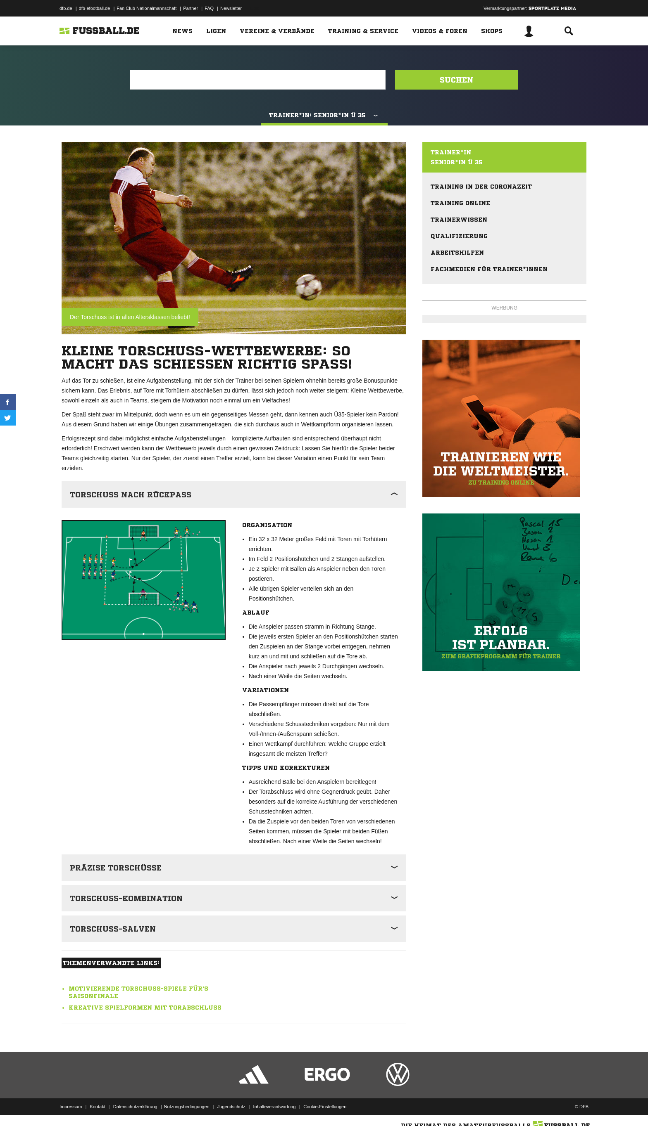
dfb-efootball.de (94, 8)
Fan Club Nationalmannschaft (146, 8)
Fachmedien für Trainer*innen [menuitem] (489, 269)
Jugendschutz (231, 1106)
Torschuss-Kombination (126, 898)
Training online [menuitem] (460, 203)
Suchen (456, 79)
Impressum (71, 1106)
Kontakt (97, 1106)
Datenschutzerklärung (135, 1106)
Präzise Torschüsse (116, 867)
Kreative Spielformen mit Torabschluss (145, 1007)
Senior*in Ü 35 (456, 162)
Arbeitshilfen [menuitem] (457, 252)
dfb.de (66, 8)
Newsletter (231, 8)
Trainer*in (451, 152)
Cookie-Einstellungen (324, 1106)
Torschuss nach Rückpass (130, 494)
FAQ (209, 8)
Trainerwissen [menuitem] (459, 219)
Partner (190, 8)
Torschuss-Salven (113, 928)
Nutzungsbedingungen (187, 1106)
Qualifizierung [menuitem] (459, 236)
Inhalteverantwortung (274, 1106)
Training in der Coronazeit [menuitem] (481, 186)
